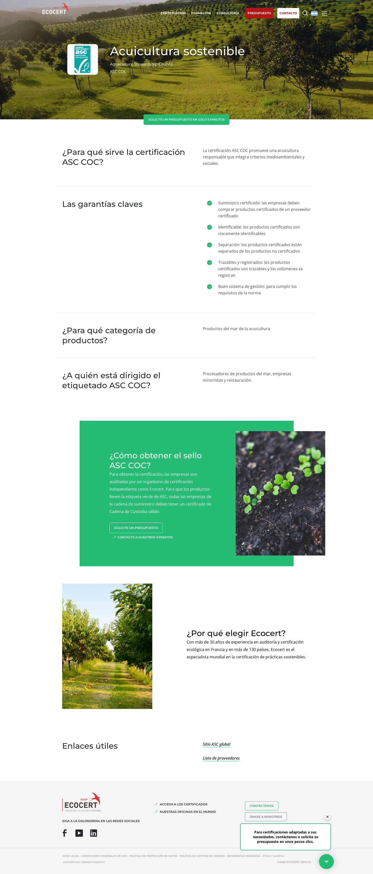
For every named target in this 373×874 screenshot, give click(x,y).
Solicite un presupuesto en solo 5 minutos (186, 119)
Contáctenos (262, 806)
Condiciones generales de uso (104, 856)
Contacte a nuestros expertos (145, 537)
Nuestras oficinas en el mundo (188, 812)
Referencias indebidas (243, 856)
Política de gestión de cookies (202, 856)
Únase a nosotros (266, 817)
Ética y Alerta (273, 856)
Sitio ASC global (216, 744)
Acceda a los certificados (184, 804)
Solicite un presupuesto (136, 528)
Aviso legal (70, 856)
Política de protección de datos (153, 856)
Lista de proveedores (221, 758)
